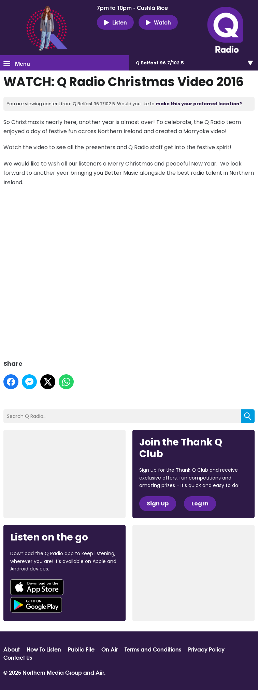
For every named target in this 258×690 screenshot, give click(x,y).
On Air (109, 649)
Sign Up (158, 503)
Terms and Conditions (153, 649)
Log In (200, 503)
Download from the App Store (36, 587)
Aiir (100, 672)
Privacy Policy (206, 649)
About (11, 649)
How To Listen (44, 649)
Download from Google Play (36, 605)
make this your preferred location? (199, 103)
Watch (158, 22)
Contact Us (17, 657)
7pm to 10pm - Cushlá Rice (132, 7)
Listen (115, 22)
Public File (81, 649)
